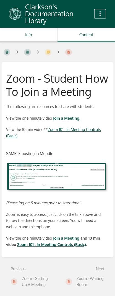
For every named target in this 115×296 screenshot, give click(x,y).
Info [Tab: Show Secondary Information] (28, 34)
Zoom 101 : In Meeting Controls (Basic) (51, 244)
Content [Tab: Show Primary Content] (86, 34)
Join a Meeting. (66, 118)
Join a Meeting (66, 238)
